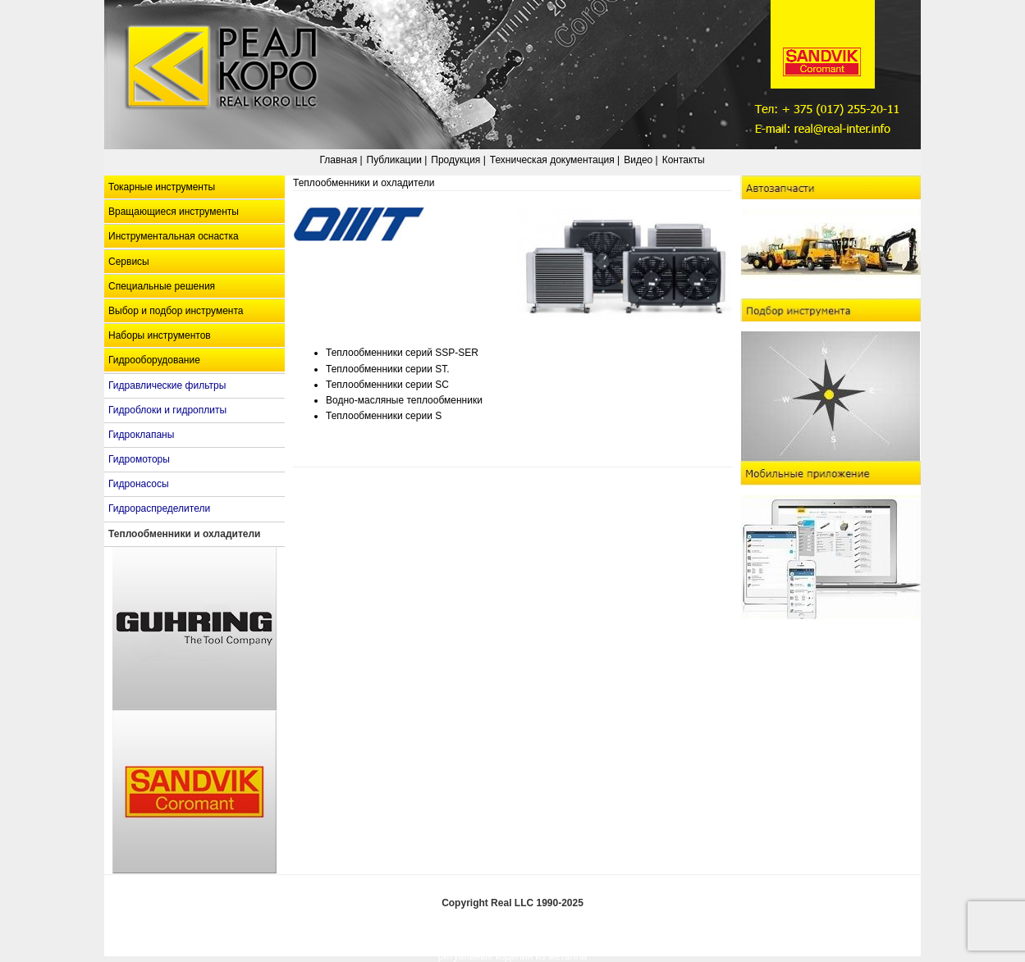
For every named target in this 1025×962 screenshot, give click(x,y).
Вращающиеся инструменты (173, 211)
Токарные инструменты (161, 187)
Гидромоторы (139, 459)
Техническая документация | (555, 160)
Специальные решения (161, 286)
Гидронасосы (138, 484)
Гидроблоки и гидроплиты (167, 410)
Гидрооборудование (154, 360)
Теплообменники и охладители (184, 534)
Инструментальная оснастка (173, 236)
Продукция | (458, 160)
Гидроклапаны (141, 434)
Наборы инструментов (159, 335)
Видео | (641, 160)
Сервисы (128, 261)
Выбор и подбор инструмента (176, 311)
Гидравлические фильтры (167, 385)
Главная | (340, 160)
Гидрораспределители (159, 508)
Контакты (683, 160)
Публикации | (397, 160)
